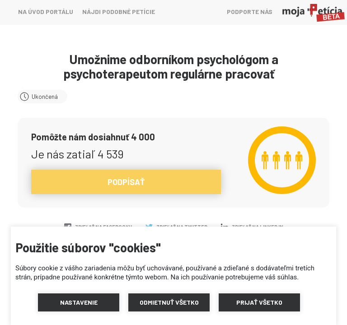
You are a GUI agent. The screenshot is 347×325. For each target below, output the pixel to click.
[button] (78, 302)
